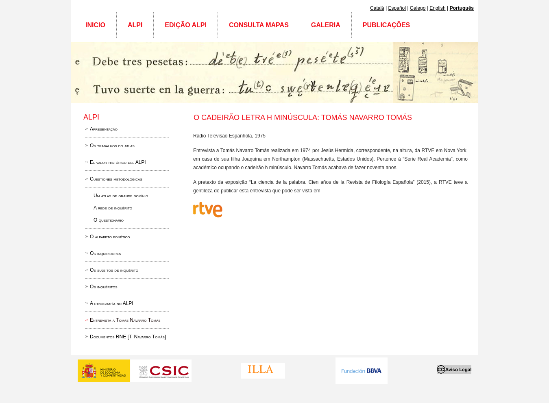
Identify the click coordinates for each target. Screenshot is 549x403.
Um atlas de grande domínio (121, 195)
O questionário (109, 220)
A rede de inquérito (113, 208)
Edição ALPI (186, 25)
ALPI (135, 25)
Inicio (95, 25)
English (437, 8)
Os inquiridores (105, 253)
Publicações (386, 25)
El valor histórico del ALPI (118, 162)
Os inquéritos (104, 287)
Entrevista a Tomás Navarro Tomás (125, 320)
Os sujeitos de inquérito (114, 270)
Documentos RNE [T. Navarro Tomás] (128, 337)
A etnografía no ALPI (111, 303)
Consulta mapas (259, 25)
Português (462, 8)
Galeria (325, 25)
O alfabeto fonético (110, 237)
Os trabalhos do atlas (112, 145)
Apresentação (104, 129)
